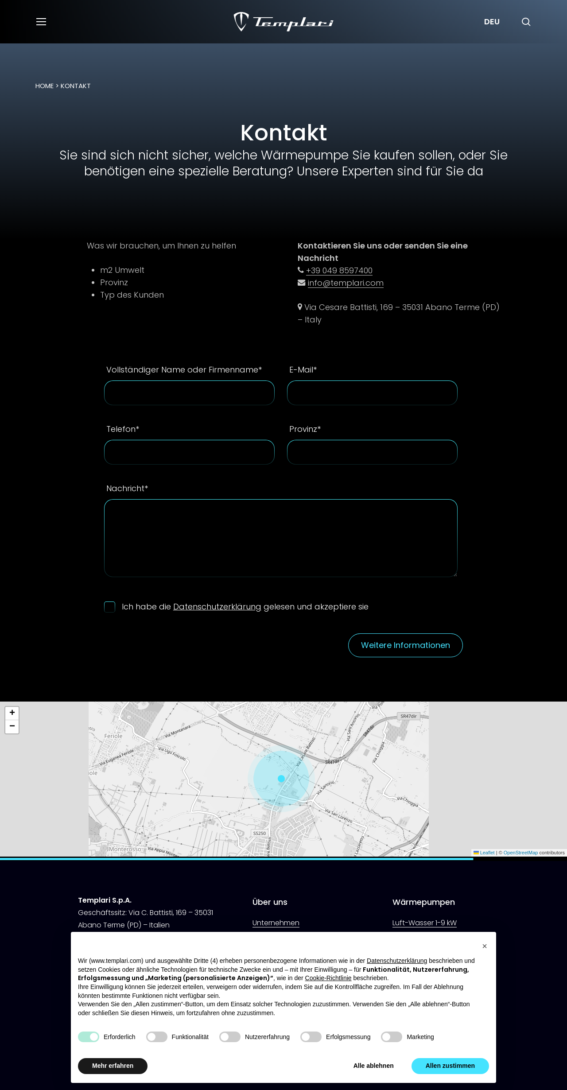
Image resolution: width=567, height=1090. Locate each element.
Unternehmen (275, 923)
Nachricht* (127, 488)
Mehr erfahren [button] (112, 1065)
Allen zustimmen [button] (450, 1065)
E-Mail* (303, 369)
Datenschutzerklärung (217, 606)
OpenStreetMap (521, 852)
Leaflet (484, 852)
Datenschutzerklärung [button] (397, 960)
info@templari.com (346, 282)
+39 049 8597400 (339, 270)
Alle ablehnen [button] (373, 1065)
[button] (40, 22)
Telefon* (122, 428)
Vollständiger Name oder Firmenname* (184, 369)
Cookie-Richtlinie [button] (328, 977)
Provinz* (305, 428)
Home (44, 85)
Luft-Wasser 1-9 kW (424, 923)
